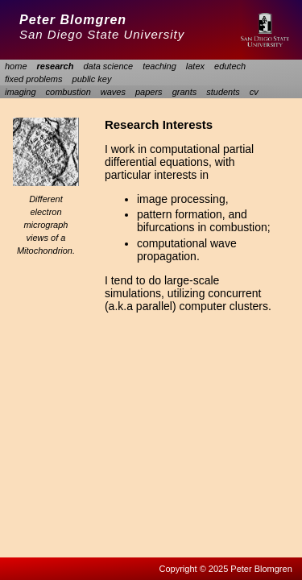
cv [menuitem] (254, 92)
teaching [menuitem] (159, 66)
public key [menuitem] (92, 79)
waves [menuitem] (113, 92)
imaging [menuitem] (20, 92)
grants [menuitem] (184, 92)
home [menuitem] (16, 66)
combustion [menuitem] (68, 92)
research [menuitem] (55, 66)
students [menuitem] (223, 92)
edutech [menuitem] (230, 66)
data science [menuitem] (108, 66)
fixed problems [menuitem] (34, 79)
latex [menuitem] (195, 66)
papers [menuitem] (149, 92)
